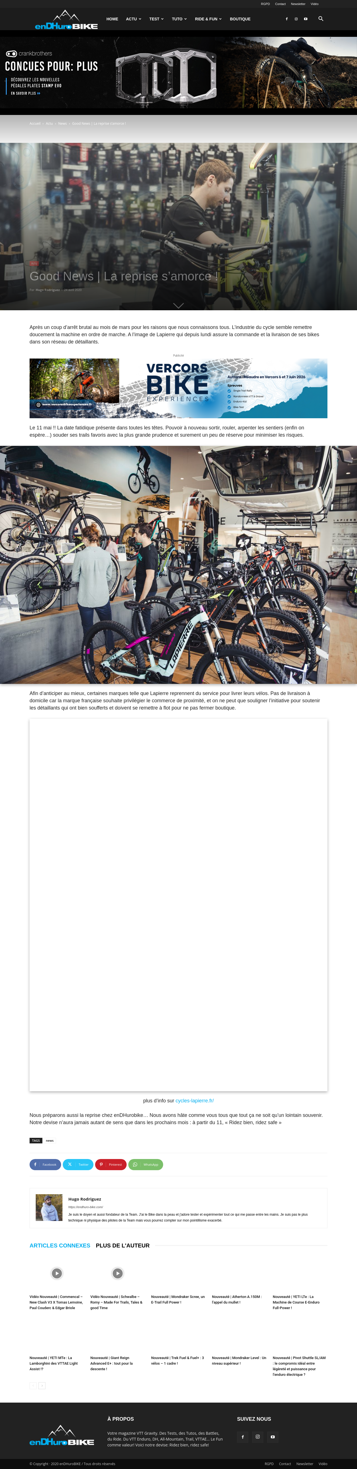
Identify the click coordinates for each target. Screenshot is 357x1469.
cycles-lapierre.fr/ (195, 1100)
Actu (133, 19)
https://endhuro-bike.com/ (85, 1207)
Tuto (179, 19)
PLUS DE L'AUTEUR (123, 1245)
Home (112, 19)
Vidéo (315, 4)
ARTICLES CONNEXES (60, 1245)
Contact (280, 4)
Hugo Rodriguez (48, 290)
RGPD (265, 4)
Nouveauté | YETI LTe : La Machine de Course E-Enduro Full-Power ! (296, 1302)
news (50, 1140)
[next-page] (41, 1385)
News (62, 123)
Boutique (240, 19)
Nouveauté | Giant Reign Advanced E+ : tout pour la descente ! (111, 1363)
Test (156, 19)
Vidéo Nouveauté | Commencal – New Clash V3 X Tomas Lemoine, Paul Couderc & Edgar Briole (56, 1302)
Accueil (35, 123)
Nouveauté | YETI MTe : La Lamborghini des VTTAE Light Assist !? (54, 1363)
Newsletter (298, 4)
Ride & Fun (208, 19)
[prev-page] (33, 1385)
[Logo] (66, 18)
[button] (320, 19)
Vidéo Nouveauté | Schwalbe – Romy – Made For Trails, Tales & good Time (116, 1302)
